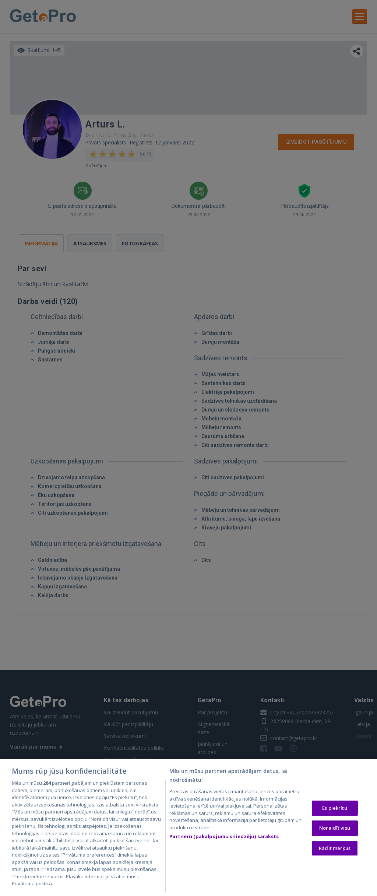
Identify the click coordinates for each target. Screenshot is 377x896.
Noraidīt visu (334, 828)
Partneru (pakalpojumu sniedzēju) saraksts (224, 836)
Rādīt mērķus (334, 848)
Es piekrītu (334, 808)
